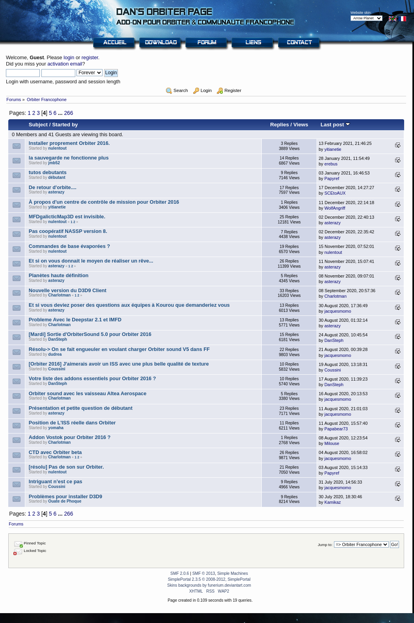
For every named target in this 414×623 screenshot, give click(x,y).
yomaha (55, 428)
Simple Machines (232, 573)
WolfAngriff (334, 208)
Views (300, 125)
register (90, 57)
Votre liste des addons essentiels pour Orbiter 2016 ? (92, 378)
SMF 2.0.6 (179, 573)
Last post (335, 125)
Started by (65, 125)
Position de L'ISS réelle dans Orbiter (72, 423)
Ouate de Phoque (64, 501)
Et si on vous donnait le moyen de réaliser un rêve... (91, 261)
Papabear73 (336, 428)
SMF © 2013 (203, 573)
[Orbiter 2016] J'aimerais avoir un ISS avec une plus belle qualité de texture (119, 364)
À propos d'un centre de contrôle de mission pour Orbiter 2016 (104, 202)
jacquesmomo (337, 311)
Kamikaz (332, 502)
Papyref (331, 178)
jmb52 (54, 163)
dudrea (55, 354)
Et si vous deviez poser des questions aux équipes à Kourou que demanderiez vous (129, 305)
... (61, 113)
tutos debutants (48, 172)
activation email (64, 64)
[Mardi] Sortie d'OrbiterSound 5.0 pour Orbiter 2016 (90, 334)
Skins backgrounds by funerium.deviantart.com (209, 585)
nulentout (57, 148)
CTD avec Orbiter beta (55, 452)
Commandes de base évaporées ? (69, 246)
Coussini (56, 369)
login (68, 57)
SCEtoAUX (335, 193)
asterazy (56, 192)
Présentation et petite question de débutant (80, 408)
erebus (331, 163)
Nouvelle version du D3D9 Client (67, 290)
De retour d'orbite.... (52, 187)
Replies (279, 125)
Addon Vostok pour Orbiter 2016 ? (69, 437)
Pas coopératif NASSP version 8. (68, 231)
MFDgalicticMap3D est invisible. (67, 217)
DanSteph (57, 339)
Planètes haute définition (58, 275)
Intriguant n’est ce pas (55, 481)
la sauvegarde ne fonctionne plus (69, 158)
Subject (38, 125)
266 (68, 113)
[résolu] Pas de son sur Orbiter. (66, 467)
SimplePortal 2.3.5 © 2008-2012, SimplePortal (209, 579)
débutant (56, 177)
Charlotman (59, 295)
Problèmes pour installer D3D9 (65, 496)
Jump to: (325, 544)
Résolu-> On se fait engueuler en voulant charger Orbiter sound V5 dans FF (119, 349)
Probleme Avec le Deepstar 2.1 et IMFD (75, 320)
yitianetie (332, 149)
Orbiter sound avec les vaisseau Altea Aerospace (88, 393)
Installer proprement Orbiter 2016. (69, 143)
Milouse (331, 443)
